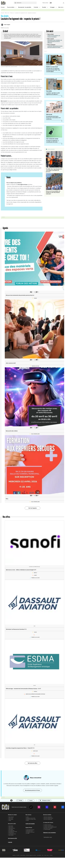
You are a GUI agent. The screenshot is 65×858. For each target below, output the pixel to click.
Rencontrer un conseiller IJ (48, 828)
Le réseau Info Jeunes (48, 822)
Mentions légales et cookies (31, 855)
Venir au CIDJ (11, 818)
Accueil (2, 13)
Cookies (51, 855)
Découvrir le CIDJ (12, 824)
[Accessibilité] (11, 801)
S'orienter (36, 7)
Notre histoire (11, 827)
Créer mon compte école (48, 819)
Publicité (14, 855)
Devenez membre (47, 815)
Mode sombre (49, 2)
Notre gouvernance (12, 828)
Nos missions (11, 826)
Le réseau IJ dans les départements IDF (50, 827)
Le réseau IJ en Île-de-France (48, 826)
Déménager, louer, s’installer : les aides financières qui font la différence (54, 42)
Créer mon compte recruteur (48, 818)
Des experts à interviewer (30, 832)
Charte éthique (22, 855)
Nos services (28, 815)
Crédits (10, 820)
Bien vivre (60, 7)
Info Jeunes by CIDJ (12, 838)
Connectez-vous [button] (48, 837)
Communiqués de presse (30, 830)
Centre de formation (30, 824)
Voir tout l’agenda (32, 508)
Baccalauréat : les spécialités (24, 7)
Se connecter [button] (63, 3)
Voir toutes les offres (32, 763)
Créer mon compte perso (48, 817)
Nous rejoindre (11, 835)
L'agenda (10, 842)
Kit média (27, 833)
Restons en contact (12, 815)
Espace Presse (29, 828)
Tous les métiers (10, 7)
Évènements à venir (29, 831)
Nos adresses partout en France (32, 790)
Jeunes (27, 817)
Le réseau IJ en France (47, 825)
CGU (42, 855)
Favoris (30, 800)
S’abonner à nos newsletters (49, 833)
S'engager (52, 7)
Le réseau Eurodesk (47, 829)
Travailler (44, 7)
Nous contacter (11, 817)
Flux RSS (17, 855)
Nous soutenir (11, 819)
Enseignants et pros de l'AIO (30, 818)
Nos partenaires (11, 833)
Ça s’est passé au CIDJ (12, 834)
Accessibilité (39, 855)
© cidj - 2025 (46, 855)
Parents (27, 820)
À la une (2, 7)
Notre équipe (11, 829)
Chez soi (12, 13)
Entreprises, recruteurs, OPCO (31, 819)
